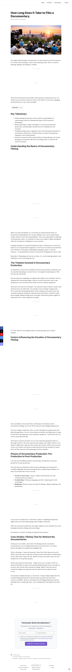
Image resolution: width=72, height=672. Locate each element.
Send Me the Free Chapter (36, 643)
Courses (49, 2)
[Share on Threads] (1, 340)
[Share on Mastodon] (1, 344)
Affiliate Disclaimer (36, 667)
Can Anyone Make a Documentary (21, 656)
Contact (52, 667)
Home (42, 2)
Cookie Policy (23, 669)
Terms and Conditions (23, 667)
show (20, 107)
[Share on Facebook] (1, 328)
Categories (59, 3)
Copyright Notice (36, 669)
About (67, 2)
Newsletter (51, 665)
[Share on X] (1, 331)
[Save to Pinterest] (1, 334)
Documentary (16, 655)
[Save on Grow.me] (1, 337)
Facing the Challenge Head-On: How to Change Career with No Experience (32, 658)
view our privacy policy (46, 638)
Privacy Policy (23, 665)
